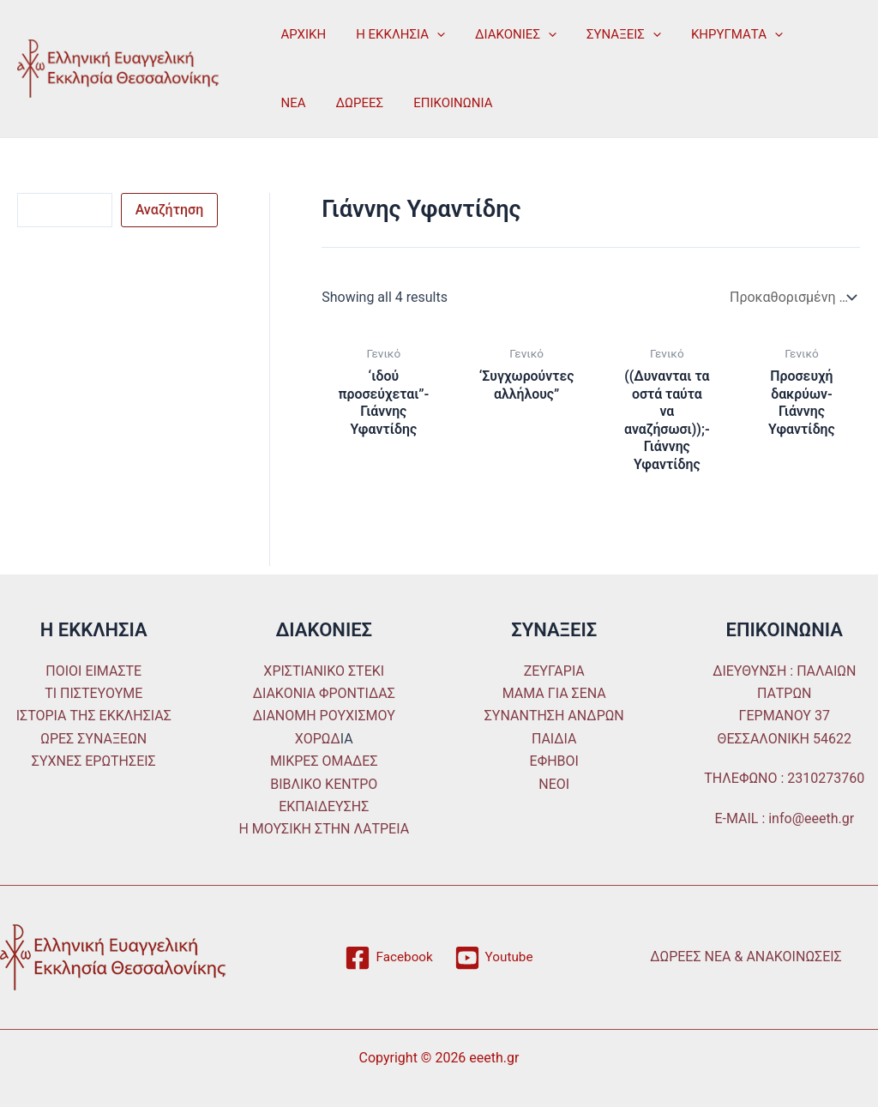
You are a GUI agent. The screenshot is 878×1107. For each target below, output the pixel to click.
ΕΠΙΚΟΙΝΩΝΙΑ (391, 103)
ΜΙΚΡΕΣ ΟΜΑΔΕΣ (324, 761)
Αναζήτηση (169, 210)
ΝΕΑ (802, 34)
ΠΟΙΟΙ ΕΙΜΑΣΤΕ (93, 671)
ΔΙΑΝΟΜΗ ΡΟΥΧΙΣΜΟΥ (324, 716)
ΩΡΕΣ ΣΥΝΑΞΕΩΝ (93, 739)
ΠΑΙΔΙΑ (554, 739)
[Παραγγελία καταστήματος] (791, 297)
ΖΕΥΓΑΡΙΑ (554, 671)
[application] (431, 34)
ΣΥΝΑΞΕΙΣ (608, 34)
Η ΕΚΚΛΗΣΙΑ (394, 34)
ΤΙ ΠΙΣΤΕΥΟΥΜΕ (93, 693)
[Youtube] (494, 958)
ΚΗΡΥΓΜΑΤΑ (717, 34)
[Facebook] (387, 958)
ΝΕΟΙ (553, 784)
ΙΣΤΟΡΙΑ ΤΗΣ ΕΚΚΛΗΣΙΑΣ (93, 716)
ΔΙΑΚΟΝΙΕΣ (505, 34)
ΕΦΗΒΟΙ (554, 761)
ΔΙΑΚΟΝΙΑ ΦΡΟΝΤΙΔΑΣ (324, 693)
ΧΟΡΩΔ (317, 739)
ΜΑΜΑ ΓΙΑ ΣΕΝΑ (554, 693)
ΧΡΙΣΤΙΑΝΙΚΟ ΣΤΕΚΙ (323, 671)
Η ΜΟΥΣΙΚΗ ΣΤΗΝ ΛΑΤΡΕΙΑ (323, 829)
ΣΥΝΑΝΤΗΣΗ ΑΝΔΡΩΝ (554, 716)
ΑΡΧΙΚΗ (301, 34)
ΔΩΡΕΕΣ (303, 103)
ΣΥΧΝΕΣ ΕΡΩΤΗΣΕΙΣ (94, 761)
